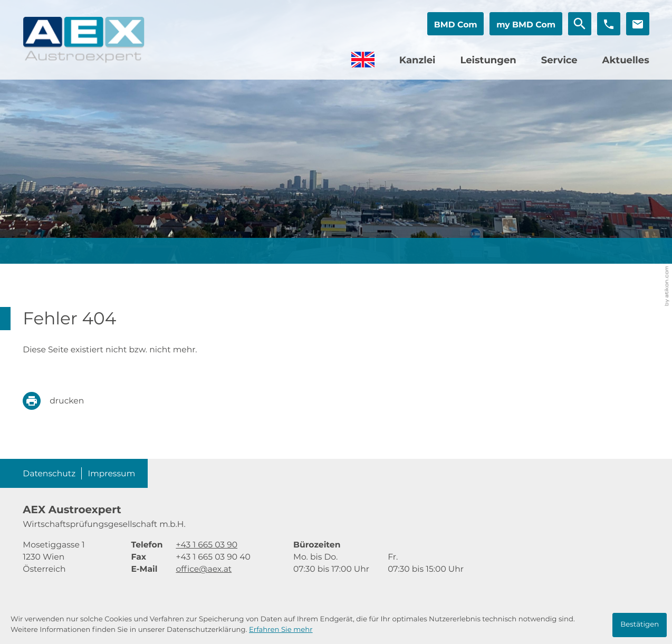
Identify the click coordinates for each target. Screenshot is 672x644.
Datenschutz (49, 473)
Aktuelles (625, 60)
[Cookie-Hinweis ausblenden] (639, 625)
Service (559, 60)
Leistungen (488, 60)
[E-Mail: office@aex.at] (637, 23)
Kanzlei (417, 60)
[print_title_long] (61, 400)
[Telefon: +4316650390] (206, 545)
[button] (455, 23)
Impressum (112, 473)
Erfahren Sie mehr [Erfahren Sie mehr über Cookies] (281, 630)
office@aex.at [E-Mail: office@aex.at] (204, 569)
